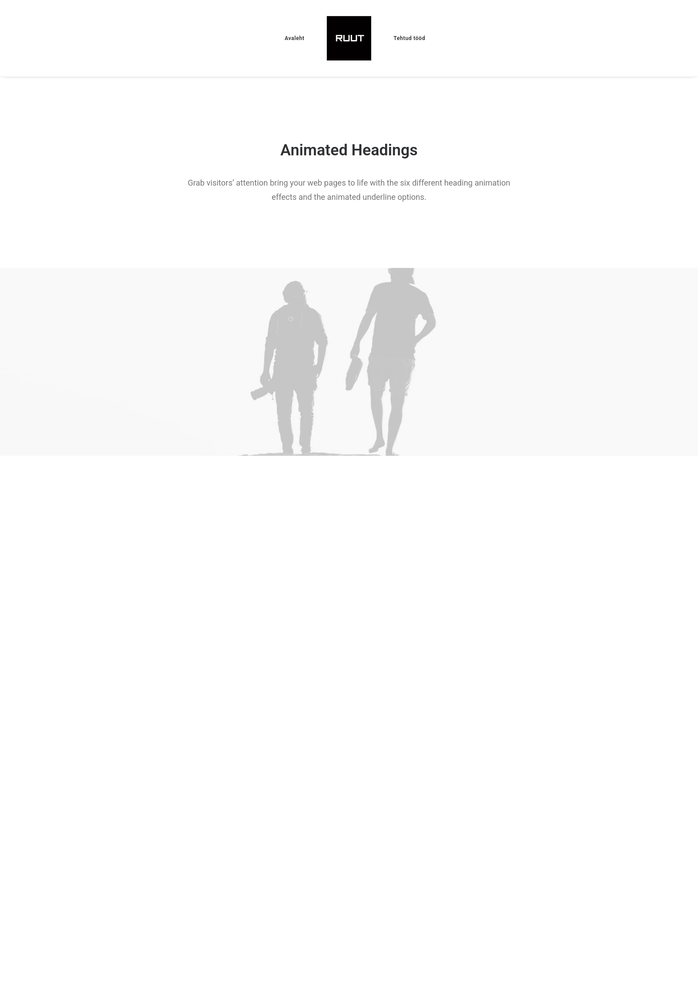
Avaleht (294, 38)
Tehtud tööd (409, 38)
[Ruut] (349, 38)
